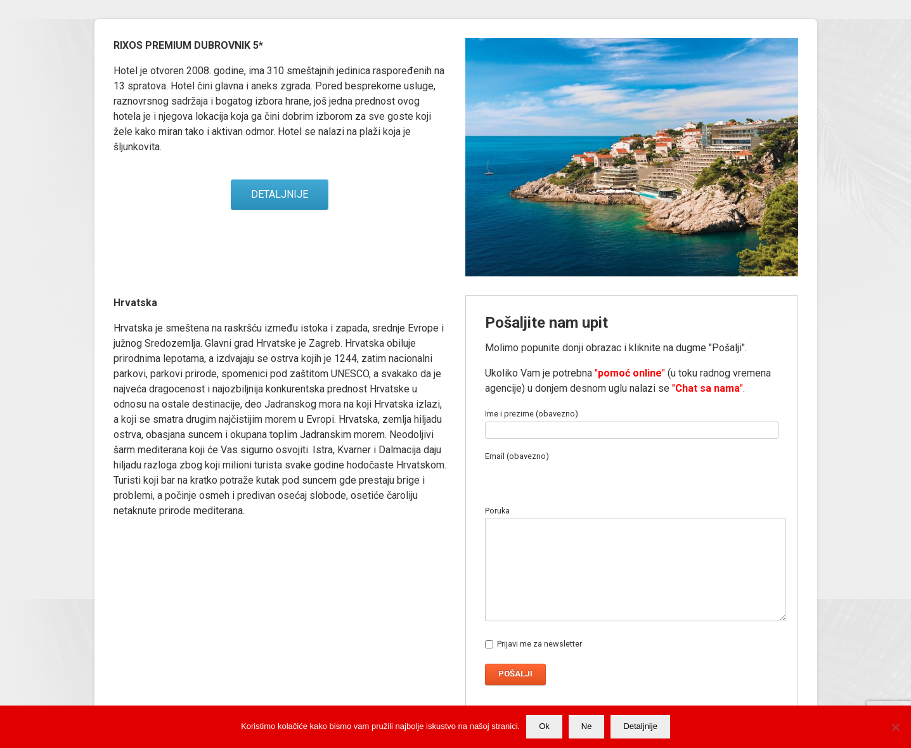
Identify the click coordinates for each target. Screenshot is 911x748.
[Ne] (895, 727)
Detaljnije (640, 726)
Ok (544, 726)
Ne (586, 726)
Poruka (632, 574)
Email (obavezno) (612, 467)
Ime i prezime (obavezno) (632, 422)
